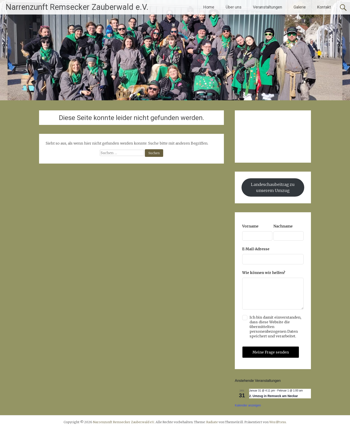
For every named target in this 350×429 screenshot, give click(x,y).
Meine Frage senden (270, 352)
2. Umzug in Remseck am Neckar (273, 396)
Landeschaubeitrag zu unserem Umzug (273, 187)
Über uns (234, 7)
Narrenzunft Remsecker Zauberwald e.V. (77, 7)
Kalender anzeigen (248, 405)
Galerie (300, 7)
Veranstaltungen (267, 7)
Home (208, 7)
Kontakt (324, 7)
